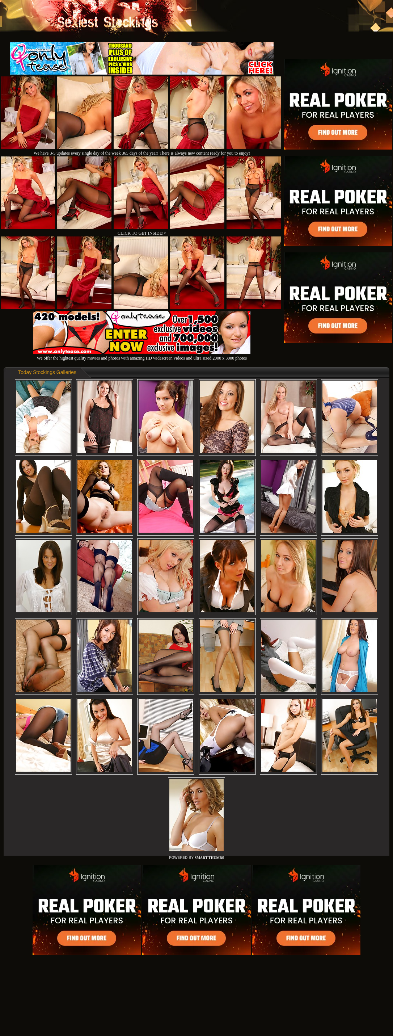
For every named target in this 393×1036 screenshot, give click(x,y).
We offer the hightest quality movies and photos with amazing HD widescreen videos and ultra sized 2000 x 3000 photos (141, 355)
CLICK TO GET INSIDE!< (142, 233)
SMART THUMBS (209, 858)
